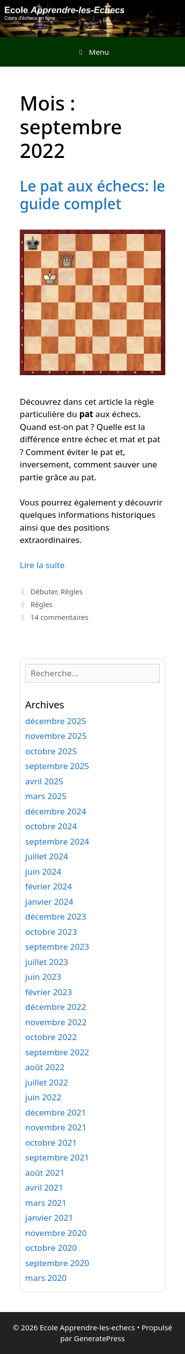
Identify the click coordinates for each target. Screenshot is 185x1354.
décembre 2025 (55, 721)
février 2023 (48, 992)
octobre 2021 (51, 1142)
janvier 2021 (49, 1217)
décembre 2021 (55, 1112)
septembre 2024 (57, 841)
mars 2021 (46, 1202)
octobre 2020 (51, 1247)
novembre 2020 (56, 1232)
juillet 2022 (46, 1082)
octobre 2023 (51, 931)
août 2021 (45, 1172)
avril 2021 (44, 1187)
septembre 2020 (57, 1263)
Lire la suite (42, 565)
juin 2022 (43, 1097)
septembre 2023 (57, 946)
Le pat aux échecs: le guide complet (92, 195)
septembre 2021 (57, 1157)
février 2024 (48, 886)
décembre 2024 (55, 811)
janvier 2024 (49, 901)
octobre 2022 (51, 1037)
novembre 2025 (56, 735)
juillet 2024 (46, 856)
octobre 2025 (51, 751)
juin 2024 (43, 871)
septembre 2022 (57, 1052)
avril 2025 (44, 781)
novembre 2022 (56, 1022)
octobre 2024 (51, 826)
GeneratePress (99, 1338)
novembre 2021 (56, 1127)
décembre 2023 (55, 916)
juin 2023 (43, 976)
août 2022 (45, 1067)
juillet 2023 (46, 961)
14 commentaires (60, 617)
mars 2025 (46, 796)
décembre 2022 (55, 1006)
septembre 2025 (57, 766)
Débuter (44, 591)
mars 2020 (46, 1277)
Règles (72, 591)
